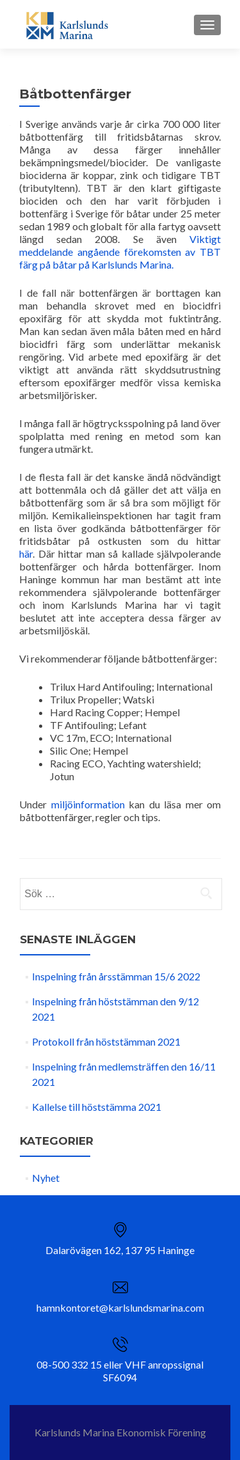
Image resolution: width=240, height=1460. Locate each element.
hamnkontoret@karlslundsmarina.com (120, 1307)
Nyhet (46, 1178)
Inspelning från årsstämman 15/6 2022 (116, 976)
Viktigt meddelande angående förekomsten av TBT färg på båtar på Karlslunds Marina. (120, 252)
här (26, 553)
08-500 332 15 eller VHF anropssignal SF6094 (120, 1370)
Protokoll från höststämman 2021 (106, 1041)
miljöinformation (88, 804)
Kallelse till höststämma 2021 (96, 1107)
